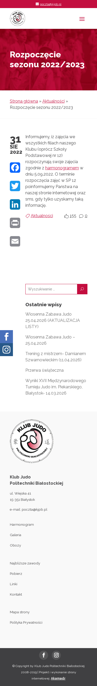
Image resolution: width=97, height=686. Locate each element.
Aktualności (53, 101)
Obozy (15, 545)
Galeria (15, 535)
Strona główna (24, 101)
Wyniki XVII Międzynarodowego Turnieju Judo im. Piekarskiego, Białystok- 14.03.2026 (55, 387)
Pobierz (16, 573)
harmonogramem (62, 167)
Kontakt (16, 594)
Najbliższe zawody (25, 563)
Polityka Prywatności (26, 622)
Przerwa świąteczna (44, 370)
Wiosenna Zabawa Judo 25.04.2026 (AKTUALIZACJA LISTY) (52, 320)
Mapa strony (19, 612)
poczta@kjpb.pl (34, 509)
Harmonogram (22, 524)
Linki (13, 584)
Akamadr (58, 678)
